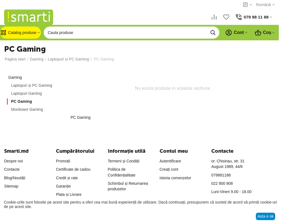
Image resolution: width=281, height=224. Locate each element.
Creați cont (169, 169)
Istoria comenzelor (175, 178)
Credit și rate (67, 178)
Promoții (63, 161)
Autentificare (170, 161)
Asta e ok (265, 216)
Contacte (12, 169)
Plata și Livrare (69, 194)
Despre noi (13, 161)
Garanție (63, 186)
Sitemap (11, 186)
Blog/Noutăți (14, 178)
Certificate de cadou (73, 169)
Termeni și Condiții (123, 161)
